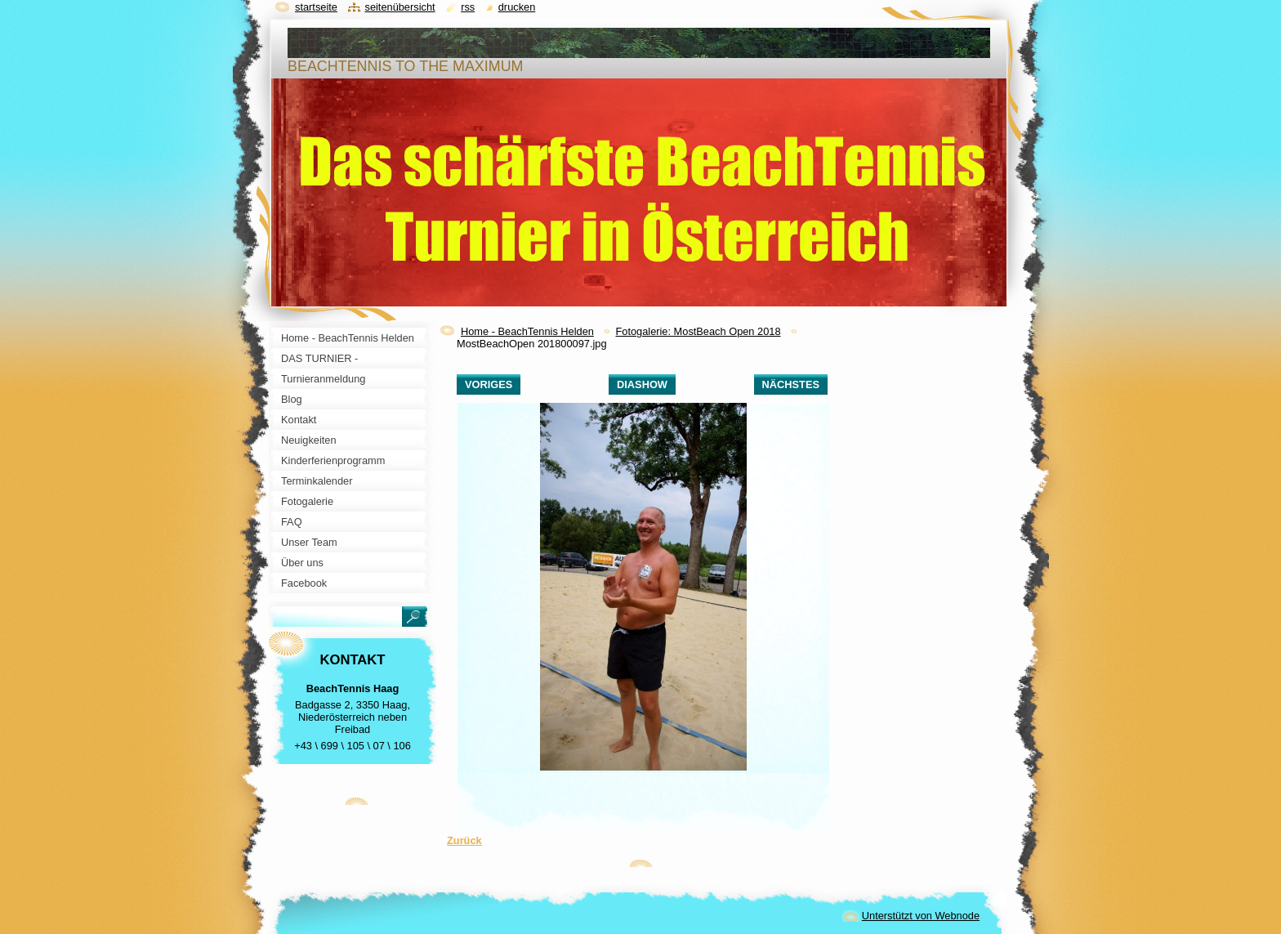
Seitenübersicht (399, 7)
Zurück (464, 840)
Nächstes (790, 384)
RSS (468, 7)
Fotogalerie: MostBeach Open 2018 (697, 331)
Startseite (316, 7)
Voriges (488, 384)
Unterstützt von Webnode (921, 915)
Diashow (642, 384)
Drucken (517, 7)
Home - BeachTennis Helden (527, 331)
